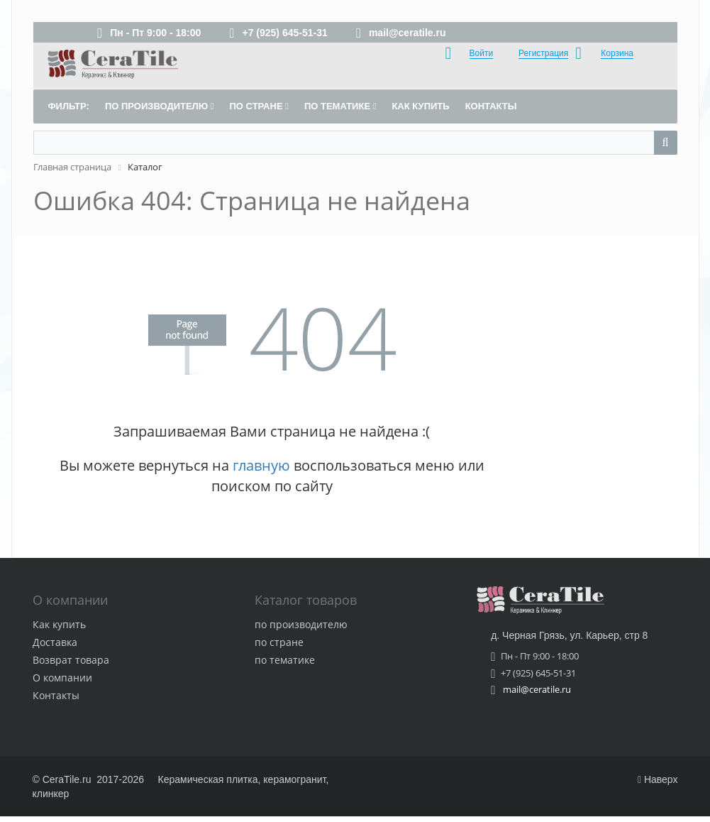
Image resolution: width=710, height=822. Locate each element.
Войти (482, 53)
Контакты (56, 695)
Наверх (658, 779)
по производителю (301, 624)
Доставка (55, 642)
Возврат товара (71, 660)
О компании (62, 677)
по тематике (285, 660)
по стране (279, 642)
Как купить (59, 624)
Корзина (617, 53)
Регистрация (543, 53)
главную (261, 465)
